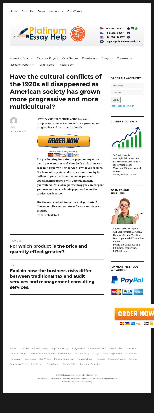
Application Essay (60, 348)
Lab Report (30, 359)
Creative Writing (18, 353)
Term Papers (46, 64)
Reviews (133, 359)
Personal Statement (64, 359)
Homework (56, 11)
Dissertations (89, 58)
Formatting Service (112, 353)
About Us (27, 11)
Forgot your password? (122, 106)
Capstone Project (47, 58)
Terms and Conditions (90, 364)
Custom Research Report (42, 353)
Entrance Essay (82, 353)
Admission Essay (19, 58)
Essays (41, 11)
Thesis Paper (66, 64)
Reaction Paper (85, 359)
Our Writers (74, 11)
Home (13, 11)
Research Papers (20, 64)
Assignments (78, 348)
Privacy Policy (69, 364)
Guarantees (131, 353)
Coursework (124, 58)
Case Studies (70, 58)
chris (12, 127)
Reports (101, 359)
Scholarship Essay (18, 364)
